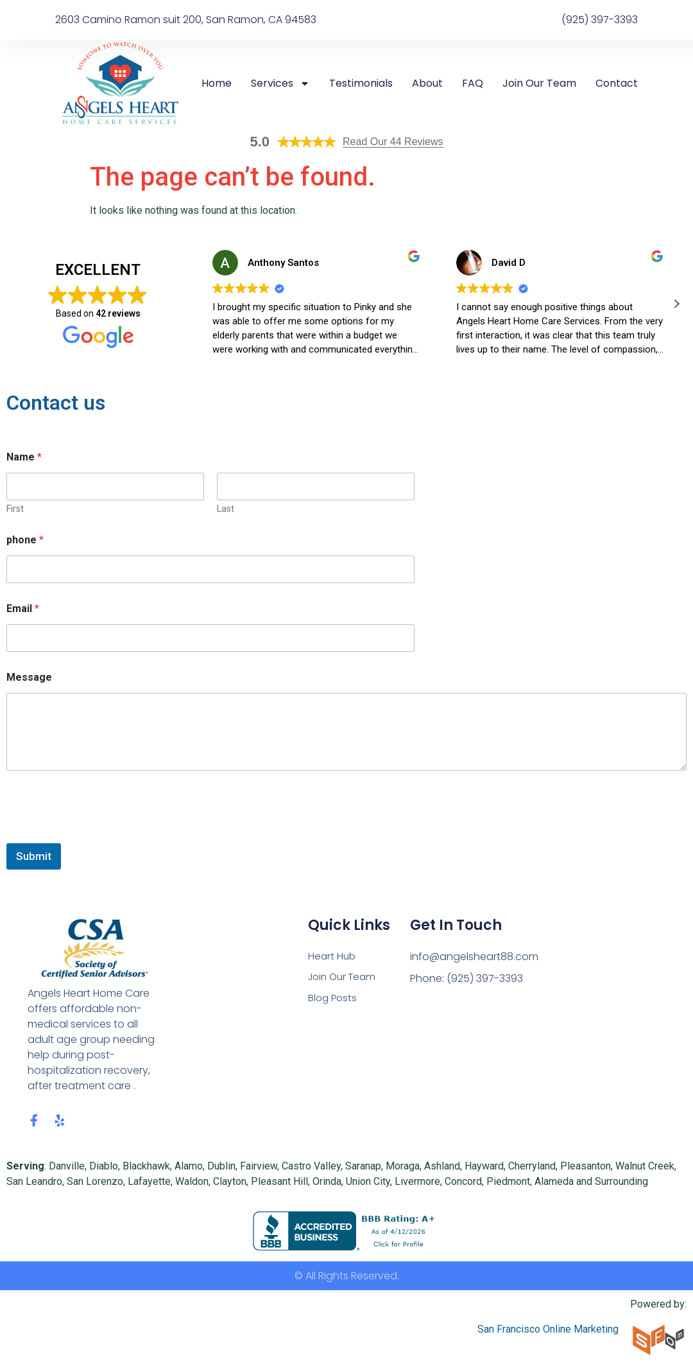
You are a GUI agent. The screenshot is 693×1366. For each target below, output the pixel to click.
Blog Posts (333, 1000)
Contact (616, 83)
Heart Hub (332, 956)
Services (280, 83)
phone (25, 540)
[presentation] (103, 835)
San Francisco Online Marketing (548, 1331)
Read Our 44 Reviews (393, 141)
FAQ (472, 83)
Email (22, 608)
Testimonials (361, 83)
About (427, 83)
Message (29, 677)
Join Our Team (539, 83)
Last (225, 508)
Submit (33, 856)
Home (216, 83)
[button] (676, 303)
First (15, 508)
